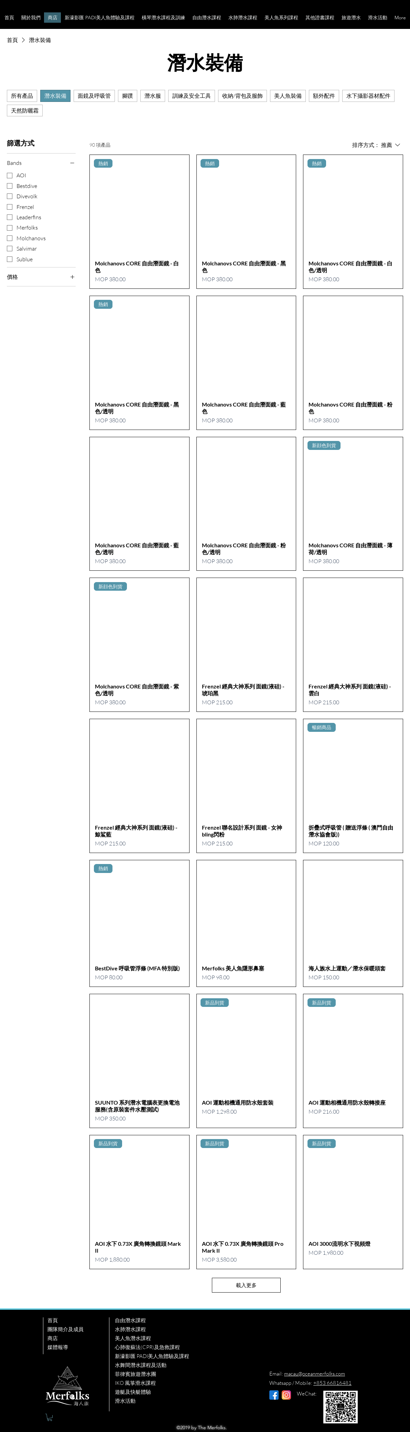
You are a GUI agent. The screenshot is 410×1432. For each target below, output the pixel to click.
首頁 (52, 1320)
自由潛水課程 (130, 1320)
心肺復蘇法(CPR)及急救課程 (147, 1347)
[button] (31, 17)
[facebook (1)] (274, 1395)
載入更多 (246, 1285)
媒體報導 (57, 1347)
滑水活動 (125, 1401)
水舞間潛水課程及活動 (140, 1365)
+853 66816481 (332, 1383)
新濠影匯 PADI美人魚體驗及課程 (152, 1356)
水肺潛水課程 (130, 1329)
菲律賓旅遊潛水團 (135, 1374)
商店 (52, 1338)
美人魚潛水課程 (133, 1338)
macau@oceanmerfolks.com (314, 1373)
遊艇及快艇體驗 (133, 1392)
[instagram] (286, 1395)
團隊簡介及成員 (65, 1329)
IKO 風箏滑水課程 (135, 1383)
